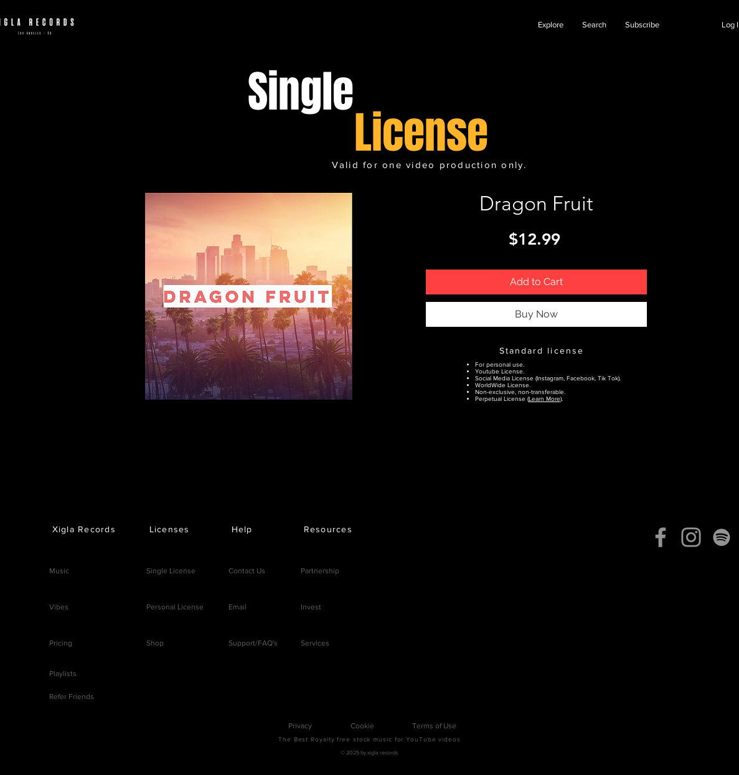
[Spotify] (721, 537)
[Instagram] (691, 537)
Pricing (60, 643)
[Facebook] (660, 537)
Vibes (58, 607)
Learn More (544, 398)
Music (59, 570)
